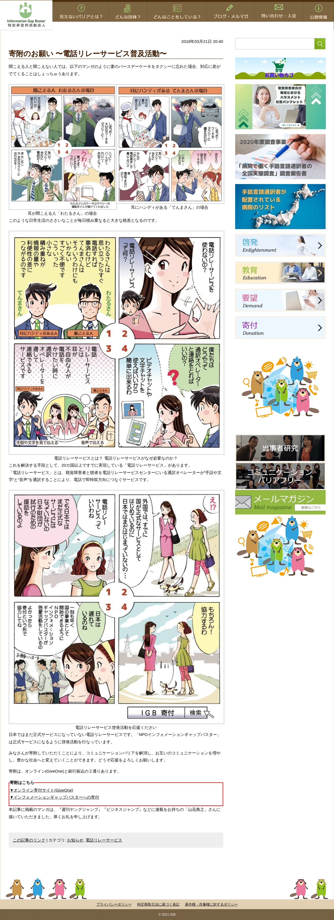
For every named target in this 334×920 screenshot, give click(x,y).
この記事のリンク (29, 840)
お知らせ (75, 840)
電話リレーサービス (104, 840)
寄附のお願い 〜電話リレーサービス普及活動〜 (88, 54)
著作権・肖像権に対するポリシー (211, 904)
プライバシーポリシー (114, 904)
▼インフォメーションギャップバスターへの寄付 (54, 797)
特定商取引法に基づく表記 (158, 904)
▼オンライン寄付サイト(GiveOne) (41, 790)
